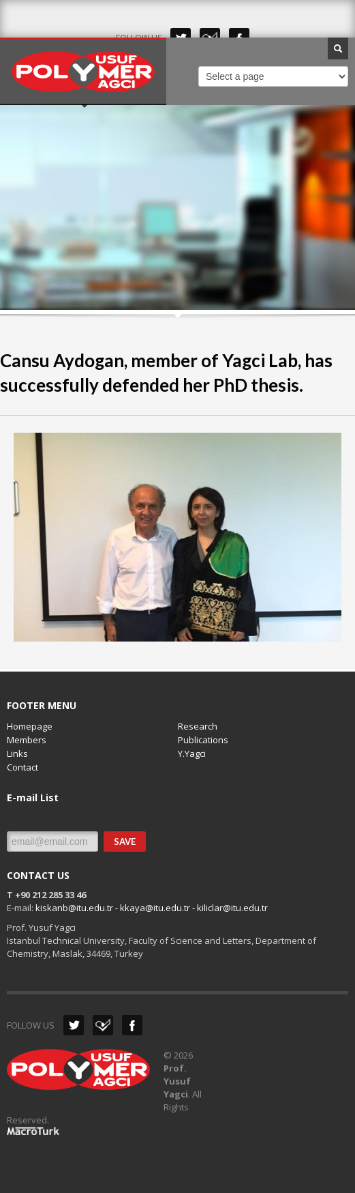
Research (197, 726)
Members (26, 740)
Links (17, 753)
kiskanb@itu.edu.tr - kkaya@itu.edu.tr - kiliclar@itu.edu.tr (151, 908)
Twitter (73, 1025)
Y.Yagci (192, 753)
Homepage (29, 726)
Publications (203, 740)
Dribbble (103, 1025)
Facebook (132, 1025)
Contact (22, 767)
